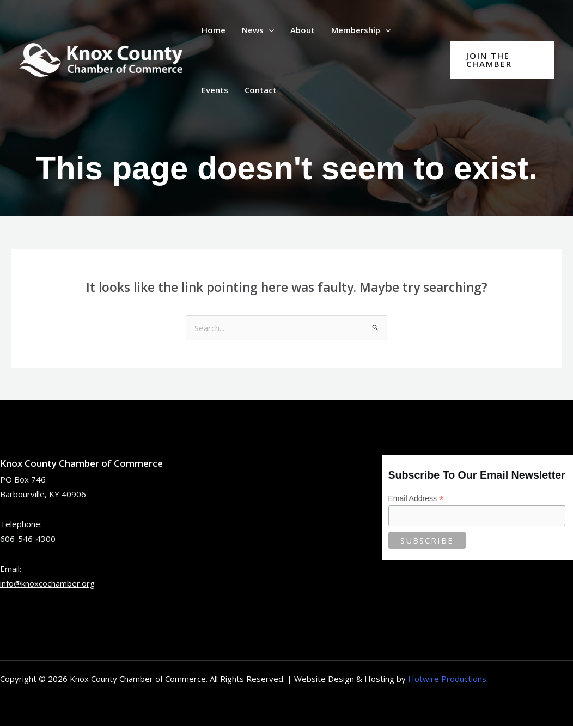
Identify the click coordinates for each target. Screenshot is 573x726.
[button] (269, 30)
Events (215, 89)
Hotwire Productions (447, 678)
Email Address (416, 498)
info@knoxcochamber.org (47, 583)
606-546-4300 (28, 538)
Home (213, 30)
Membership (361, 30)
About (302, 30)
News (258, 30)
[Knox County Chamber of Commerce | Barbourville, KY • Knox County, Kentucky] (100, 58)
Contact (261, 89)
